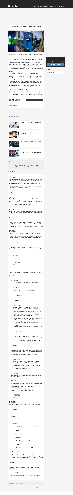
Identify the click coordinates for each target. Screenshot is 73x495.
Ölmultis (18, 104)
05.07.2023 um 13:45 (14, 373)
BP (16, 105)
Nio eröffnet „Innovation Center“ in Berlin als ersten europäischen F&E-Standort (28, 113)
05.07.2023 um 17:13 (18, 438)
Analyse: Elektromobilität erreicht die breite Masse (18, 110)
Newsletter (29, 494)
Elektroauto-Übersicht (22, 494)
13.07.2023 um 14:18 (18, 333)
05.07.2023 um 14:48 (12, 231)
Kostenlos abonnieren (55, 64)
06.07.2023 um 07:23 (18, 445)
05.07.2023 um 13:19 (16, 287)
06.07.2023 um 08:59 (12, 209)
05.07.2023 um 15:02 (16, 359)
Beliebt (15, 119)
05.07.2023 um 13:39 (12, 244)
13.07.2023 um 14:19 (16, 395)
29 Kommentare (34, 28)
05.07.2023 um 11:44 (12, 402)
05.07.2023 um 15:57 (14, 255)
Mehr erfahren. (36, 166)
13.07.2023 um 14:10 (12, 177)
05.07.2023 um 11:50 (14, 473)
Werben (53, 494)
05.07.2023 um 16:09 (14, 381)
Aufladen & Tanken (17, 28)
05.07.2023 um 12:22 (14, 280)
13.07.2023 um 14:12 (16, 262)
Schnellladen (22, 104)
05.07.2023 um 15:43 (16, 305)
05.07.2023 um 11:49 (12, 269)
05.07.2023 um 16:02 (12, 219)
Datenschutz (38, 494)
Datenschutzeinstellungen (47, 494)
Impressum (33, 494)
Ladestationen (13, 104)
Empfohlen (10, 119)
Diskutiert (20, 119)
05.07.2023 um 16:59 (14, 452)
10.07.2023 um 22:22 (12, 194)
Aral (15, 105)
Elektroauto (14, 106)
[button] (10, 100)
